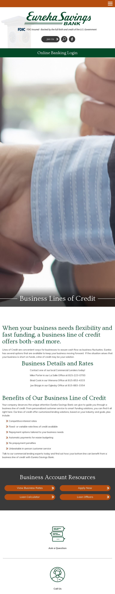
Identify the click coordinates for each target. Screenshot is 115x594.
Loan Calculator (30, 496)
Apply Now (87, 488)
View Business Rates (30, 487)
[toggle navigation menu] (109, 3)
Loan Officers (85, 496)
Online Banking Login (57, 53)
